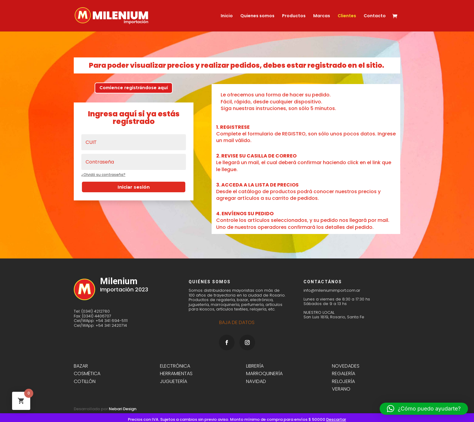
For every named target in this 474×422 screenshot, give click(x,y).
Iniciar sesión (134, 187)
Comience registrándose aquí (133, 87)
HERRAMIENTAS (176, 373)
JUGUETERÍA (173, 381)
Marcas (321, 16)
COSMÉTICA (87, 373)
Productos (294, 16)
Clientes (347, 16)
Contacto (375, 16)
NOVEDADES (345, 365)
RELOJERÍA (343, 381)
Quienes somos (257, 16)
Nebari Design (122, 409)
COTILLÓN (85, 381)
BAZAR (81, 365)
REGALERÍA (343, 373)
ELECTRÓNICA (175, 365)
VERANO (342, 388)
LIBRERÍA (255, 365)
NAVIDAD (256, 381)
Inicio (227, 16)
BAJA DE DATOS (237, 322)
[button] (424, 409)
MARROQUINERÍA (264, 373)
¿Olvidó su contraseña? (103, 174)
